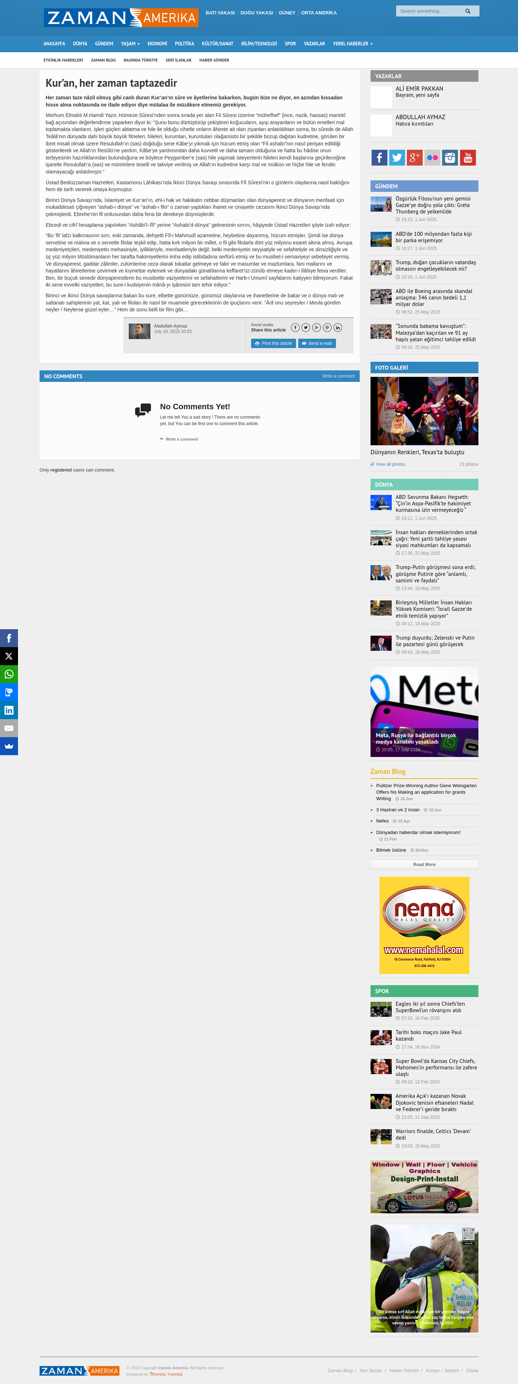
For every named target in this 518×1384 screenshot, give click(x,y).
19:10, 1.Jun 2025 (416, 219)
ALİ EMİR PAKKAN (419, 89)
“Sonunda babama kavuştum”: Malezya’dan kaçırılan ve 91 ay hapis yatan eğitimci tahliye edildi (435, 332)
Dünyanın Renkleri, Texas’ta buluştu (417, 452)
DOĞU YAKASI (257, 12)
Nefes (382, 821)
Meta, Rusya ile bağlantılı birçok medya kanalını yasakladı (424, 738)
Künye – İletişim (442, 1364)
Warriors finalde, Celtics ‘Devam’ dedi (435, 1128)
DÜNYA (80, 44)
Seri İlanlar (371, 1364)
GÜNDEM (104, 44)
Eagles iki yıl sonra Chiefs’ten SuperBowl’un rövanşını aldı (427, 1007)
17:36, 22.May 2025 (418, 553)
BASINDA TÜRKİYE (141, 60)
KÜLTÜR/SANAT (217, 44)
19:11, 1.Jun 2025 (416, 518)
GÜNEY (287, 12)
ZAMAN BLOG (103, 60)
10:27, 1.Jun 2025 (416, 248)
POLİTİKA (184, 44)
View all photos (388, 464)
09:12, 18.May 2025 (418, 623)
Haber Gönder (404, 1364)
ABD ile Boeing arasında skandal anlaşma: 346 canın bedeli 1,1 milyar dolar (435, 297)
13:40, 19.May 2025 (418, 588)
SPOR (290, 44)
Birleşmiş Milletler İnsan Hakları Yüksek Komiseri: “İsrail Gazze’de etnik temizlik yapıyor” (436, 609)
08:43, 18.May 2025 (418, 652)
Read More (424, 864)
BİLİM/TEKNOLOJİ (259, 44)
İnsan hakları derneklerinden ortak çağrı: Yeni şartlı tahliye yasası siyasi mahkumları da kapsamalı (434, 539)
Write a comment (339, 376)
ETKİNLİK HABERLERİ (63, 60)
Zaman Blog (389, 771)
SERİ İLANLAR (179, 60)
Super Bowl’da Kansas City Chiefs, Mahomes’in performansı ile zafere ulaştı (433, 1064)
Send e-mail (316, 343)
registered (61, 470)
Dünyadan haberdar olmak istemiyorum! (417, 832)
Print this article (273, 343)
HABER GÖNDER (215, 60)
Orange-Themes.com (166, 1368)
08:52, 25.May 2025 (418, 312)
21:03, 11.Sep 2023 (417, 1114)
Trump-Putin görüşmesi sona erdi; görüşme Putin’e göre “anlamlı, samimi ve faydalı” (436, 573)
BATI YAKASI (220, 12)
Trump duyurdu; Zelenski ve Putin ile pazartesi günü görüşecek (435, 641)
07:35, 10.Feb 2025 (417, 1018)
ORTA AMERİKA (319, 12)
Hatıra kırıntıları (413, 124)
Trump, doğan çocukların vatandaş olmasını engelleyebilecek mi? (432, 265)
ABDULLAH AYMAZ (420, 117)
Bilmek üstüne (391, 850)
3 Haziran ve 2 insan (397, 809)
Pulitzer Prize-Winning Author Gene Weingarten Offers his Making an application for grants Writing (425, 792)
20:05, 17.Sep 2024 (397, 749)
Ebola (472, 1364)
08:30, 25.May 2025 (418, 347)
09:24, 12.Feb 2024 (417, 1079)
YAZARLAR (314, 44)
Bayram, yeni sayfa (415, 95)
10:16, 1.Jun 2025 (416, 277)
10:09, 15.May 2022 (418, 1136)
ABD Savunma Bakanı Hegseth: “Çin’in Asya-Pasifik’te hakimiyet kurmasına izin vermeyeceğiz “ (436, 503)
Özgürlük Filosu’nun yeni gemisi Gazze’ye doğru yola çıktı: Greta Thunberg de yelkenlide (430, 205)
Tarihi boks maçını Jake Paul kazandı (434, 1032)
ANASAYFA (54, 44)
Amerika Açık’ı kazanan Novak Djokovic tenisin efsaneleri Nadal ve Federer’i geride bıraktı (434, 1099)
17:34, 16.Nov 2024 (417, 1040)
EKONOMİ (157, 44)
